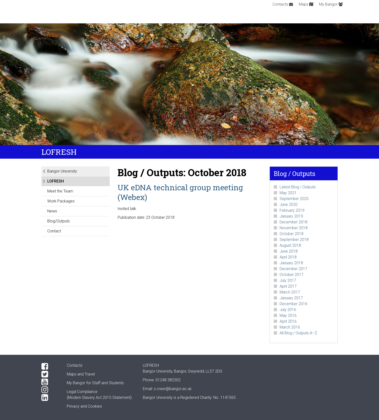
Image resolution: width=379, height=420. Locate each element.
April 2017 (288, 286)
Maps (306, 4)
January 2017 (291, 298)
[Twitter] (50, 374)
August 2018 (290, 245)
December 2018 (293, 222)
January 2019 (291, 216)
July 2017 (288, 280)
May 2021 (288, 193)
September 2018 (294, 239)
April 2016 (288, 321)
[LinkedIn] (50, 398)
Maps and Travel (81, 374)
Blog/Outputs (58, 221)
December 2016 (293, 303)
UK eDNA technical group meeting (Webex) (180, 192)
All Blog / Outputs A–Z (298, 333)
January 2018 (291, 263)
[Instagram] (50, 390)
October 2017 (291, 274)
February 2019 (292, 210)
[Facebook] (50, 366)
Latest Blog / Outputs (298, 187)
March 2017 (290, 292)
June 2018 (289, 251)
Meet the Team (60, 191)
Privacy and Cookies (84, 406)
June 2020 (289, 204)
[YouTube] (50, 382)
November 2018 (294, 228)
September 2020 (294, 198)
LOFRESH (55, 181)
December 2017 (293, 268)
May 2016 (288, 315)
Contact (54, 231)
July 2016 (288, 309)
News (52, 211)
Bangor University (62, 171)
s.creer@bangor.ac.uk (173, 388)
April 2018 (288, 257)
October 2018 (291, 233)
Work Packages (61, 201)
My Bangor (331, 4)
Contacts (282, 4)
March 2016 (290, 327)
